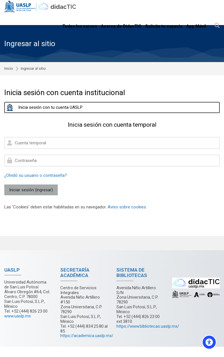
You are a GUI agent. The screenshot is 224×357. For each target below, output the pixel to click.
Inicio (8, 69)
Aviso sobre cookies (127, 207)
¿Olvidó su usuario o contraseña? (35, 175)
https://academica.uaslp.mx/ (86, 335)
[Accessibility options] (209, 342)
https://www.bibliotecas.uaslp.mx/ (147, 326)
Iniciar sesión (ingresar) (31, 189)
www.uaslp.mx (17, 316)
